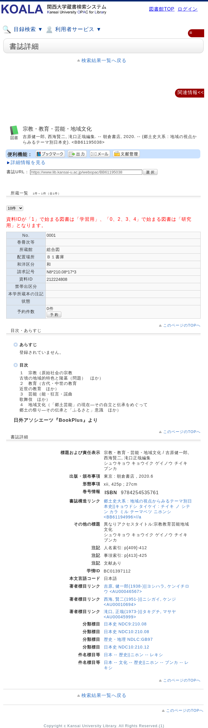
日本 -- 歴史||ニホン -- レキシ (133, 654)
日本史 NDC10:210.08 (127, 631)
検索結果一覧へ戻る (104, 60)
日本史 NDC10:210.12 (127, 647)
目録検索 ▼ (22, 29)
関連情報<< (191, 92)
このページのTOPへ (182, 325)
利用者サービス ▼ (73, 29)
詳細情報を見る (28, 162)
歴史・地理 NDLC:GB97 (128, 639)
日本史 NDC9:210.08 (125, 624)
